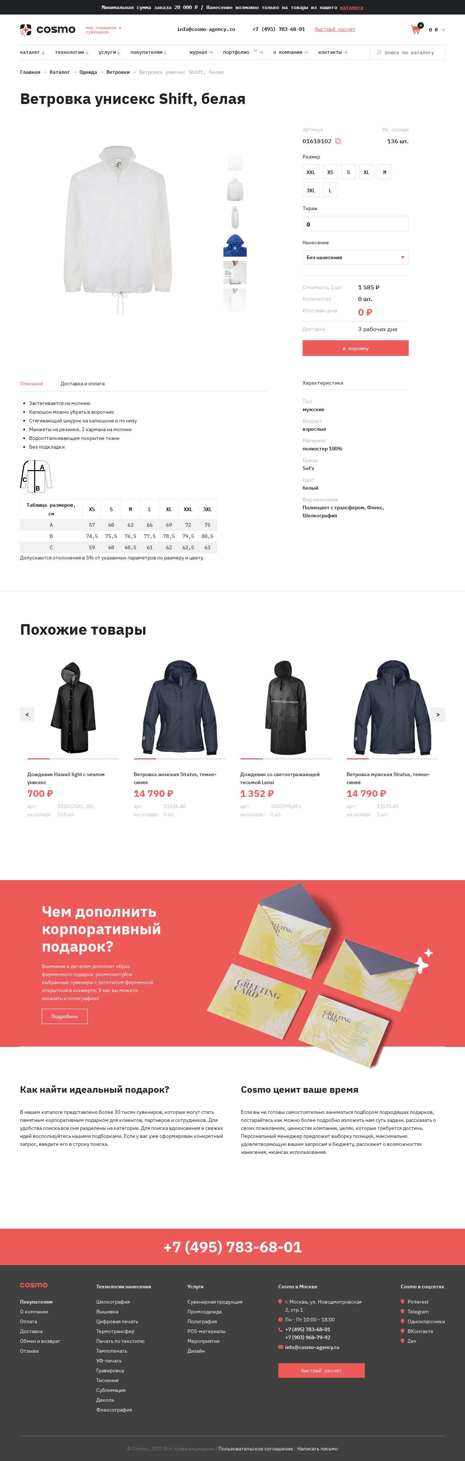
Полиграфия (202, 1321)
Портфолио (240, 51)
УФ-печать (109, 1360)
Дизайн (196, 1351)
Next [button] (437, 714)
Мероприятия (203, 1341)
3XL (311, 190)
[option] (118, 231)
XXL (311, 172)
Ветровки (118, 71)
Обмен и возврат (40, 1341)
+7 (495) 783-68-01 (278, 29)
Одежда (88, 71)
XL (366, 172)
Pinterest (418, 1302)
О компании (287, 52)
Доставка (31, 1331)
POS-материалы (206, 1331)
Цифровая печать (117, 1321)
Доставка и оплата (83, 383)
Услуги (107, 52)
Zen (412, 1341)
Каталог (30, 52)
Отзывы (29, 1351)
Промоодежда (204, 1311)
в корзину (356, 348)
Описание (31, 383)
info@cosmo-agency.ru (206, 29)
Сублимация (110, 1390)
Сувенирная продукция (214, 1302)
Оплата (28, 1321)
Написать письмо (317, 1448)
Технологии (69, 52)
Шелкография (356, 257)
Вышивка (107, 1311)
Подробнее (65, 1016)
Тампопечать (111, 1351)
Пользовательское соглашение (255, 1448)
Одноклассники (426, 1321)
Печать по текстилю (120, 1341)
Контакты (329, 52)
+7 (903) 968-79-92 (307, 1337)
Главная (30, 71)
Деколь (105, 1400)
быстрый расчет (335, 29)
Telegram (418, 1311)
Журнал (198, 52)
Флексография (114, 1409)
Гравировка (110, 1370)
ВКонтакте (420, 1331)
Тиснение (107, 1380)
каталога (351, 7)
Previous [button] (27, 714)
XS (330, 172)
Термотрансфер (115, 1331)
